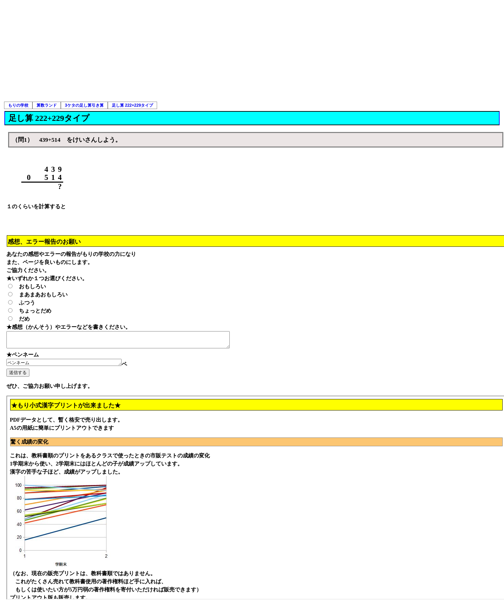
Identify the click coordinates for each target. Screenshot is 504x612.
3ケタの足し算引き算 (84, 105)
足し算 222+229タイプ (132, 105)
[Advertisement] (252, 50)
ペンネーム (70, 366)
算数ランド (46, 105)
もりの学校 (18, 105)
